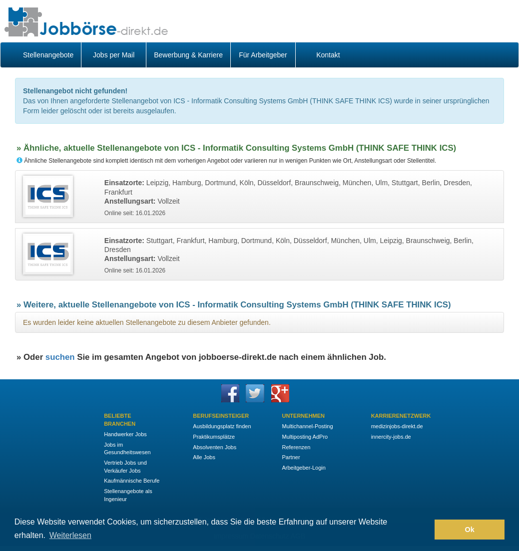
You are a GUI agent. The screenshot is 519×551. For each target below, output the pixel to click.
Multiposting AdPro (305, 437)
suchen (60, 357)
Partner (291, 457)
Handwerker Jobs (125, 434)
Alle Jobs (204, 457)
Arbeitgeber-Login (303, 468)
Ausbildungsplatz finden (222, 426)
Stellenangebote (48, 55)
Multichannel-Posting (307, 426)
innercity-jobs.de (391, 437)
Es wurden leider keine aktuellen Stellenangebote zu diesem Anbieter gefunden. (147, 322)
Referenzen (296, 447)
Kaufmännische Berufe (131, 481)
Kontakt (328, 55)
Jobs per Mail (113, 55)
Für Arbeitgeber (263, 55)
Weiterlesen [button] (70, 535)
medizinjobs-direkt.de (397, 426)
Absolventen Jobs (214, 447)
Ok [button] (470, 530)
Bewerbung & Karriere (188, 55)
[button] (424, 530)
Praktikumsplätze (214, 437)
